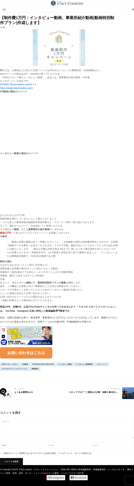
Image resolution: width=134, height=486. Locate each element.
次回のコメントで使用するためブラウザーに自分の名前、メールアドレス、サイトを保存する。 (48, 453)
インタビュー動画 (65, 364)
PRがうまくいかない (10, 364)
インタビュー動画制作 (84, 364)
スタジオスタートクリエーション (14, 369)
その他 (2, 27)
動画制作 (35, 369)
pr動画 (25, 364)
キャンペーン (102, 364)
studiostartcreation (43, 364)
